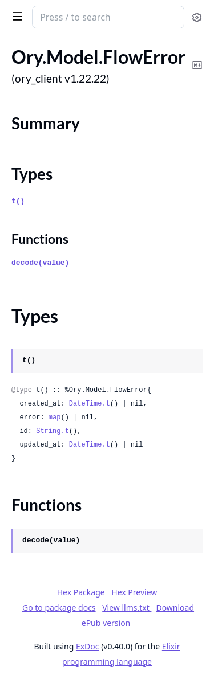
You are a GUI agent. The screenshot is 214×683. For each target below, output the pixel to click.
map (55, 418)
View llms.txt (126, 607)
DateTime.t (89, 404)
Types (32, 173)
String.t (52, 431)
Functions (39, 239)
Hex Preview (134, 592)
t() (18, 201)
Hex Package (81, 592)
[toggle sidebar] (15, 16)
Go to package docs (59, 607)
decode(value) (40, 263)
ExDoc (87, 646)
